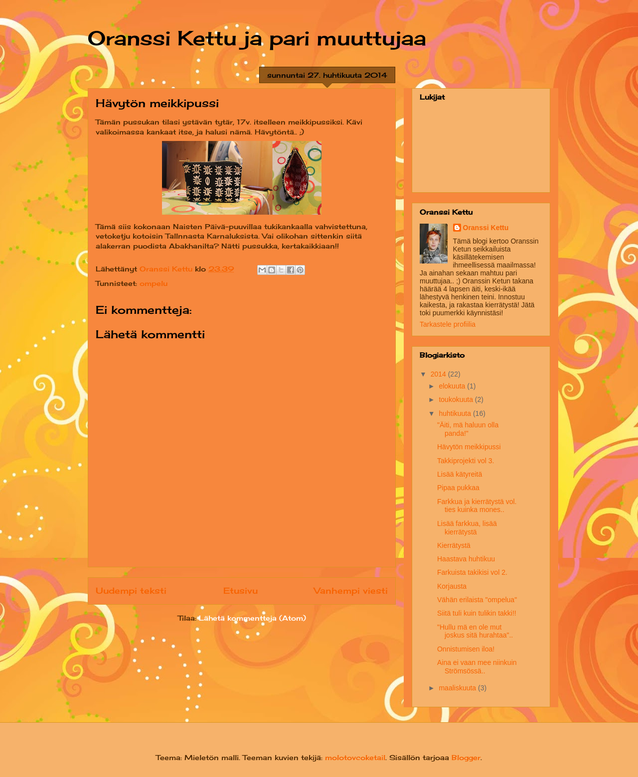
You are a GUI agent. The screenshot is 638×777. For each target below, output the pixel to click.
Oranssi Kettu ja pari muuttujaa (257, 38)
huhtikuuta (456, 413)
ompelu (153, 283)
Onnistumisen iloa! (465, 649)
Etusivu (240, 591)
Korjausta (452, 586)
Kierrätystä (454, 545)
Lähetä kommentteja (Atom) (252, 618)
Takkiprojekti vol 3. (465, 461)
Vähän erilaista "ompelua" (477, 600)
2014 (439, 374)
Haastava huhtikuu (466, 559)
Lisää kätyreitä (459, 474)
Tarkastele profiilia (448, 324)
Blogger (466, 757)
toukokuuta (457, 399)
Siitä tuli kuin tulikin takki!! (476, 613)
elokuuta (453, 386)
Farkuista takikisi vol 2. (472, 572)
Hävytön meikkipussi (469, 447)
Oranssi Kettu (486, 228)
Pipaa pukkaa (458, 488)
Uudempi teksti (131, 591)
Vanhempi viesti (351, 591)
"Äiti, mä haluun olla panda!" (467, 429)
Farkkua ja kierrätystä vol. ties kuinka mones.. (477, 506)
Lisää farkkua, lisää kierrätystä (467, 527)
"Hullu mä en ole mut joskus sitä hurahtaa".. (475, 631)
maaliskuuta (458, 688)
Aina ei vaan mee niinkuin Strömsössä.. (477, 666)
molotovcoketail (355, 757)
